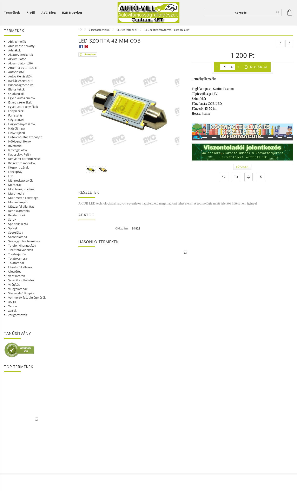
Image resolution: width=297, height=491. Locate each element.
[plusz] (238, 67)
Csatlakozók (16, 94)
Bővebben (242, 166)
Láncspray (15, 172)
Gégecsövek (16, 120)
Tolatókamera (17, 258)
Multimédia (16, 193)
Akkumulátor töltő (20, 63)
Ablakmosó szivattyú (22, 46)
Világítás (14, 285)
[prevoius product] (280, 43)
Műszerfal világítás (21, 206)
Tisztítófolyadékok (20, 250)
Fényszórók (16, 111)
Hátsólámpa (16, 128)
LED (10, 176)
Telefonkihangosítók (22, 245)
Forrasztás (15, 115)
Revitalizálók (16, 215)
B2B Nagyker (72, 12)
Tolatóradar (16, 263)
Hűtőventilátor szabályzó (25, 137)
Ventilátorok (16, 276)
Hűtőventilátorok (19, 141)
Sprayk (13, 228)
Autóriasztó (16, 72)
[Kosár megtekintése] (13, 12)
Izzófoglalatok (17, 150)
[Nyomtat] (248, 177)
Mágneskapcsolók (20, 180)
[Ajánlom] (236, 177)
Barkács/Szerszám (20, 81)
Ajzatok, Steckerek (20, 55)
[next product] (289, 43)
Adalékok (14, 50)
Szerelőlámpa (17, 237)
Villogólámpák (17, 289)
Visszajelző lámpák (21, 293)
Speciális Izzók (18, 224)
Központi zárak (18, 167)
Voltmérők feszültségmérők (27, 298)
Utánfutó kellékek (20, 267)
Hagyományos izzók (21, 124)
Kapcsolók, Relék (19, 154)
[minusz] (217, 67)
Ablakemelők (17, 42)
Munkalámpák (18, 202)
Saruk (12, 219)
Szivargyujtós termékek (24, 241)
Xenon (12, 306)
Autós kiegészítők (20, 76)
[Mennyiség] (225, 67)
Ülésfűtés (14, 271)
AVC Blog (48, 12)
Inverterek (15, 146)
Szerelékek (15, 232)
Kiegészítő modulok (21, 163)
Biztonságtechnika (20, 85)
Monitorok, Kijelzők (21, 189)
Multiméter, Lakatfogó (23, 198)
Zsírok (12, 311)
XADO (12, 302)
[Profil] (30, 12)
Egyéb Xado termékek (23, 107)
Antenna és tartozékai (23, 68)
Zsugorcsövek (17, 315)
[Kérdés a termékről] (261, 177)
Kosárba (259, 67)
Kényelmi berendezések (24, 159)
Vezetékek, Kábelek (21, 280)
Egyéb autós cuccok (21, 98)
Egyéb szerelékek (20, 102)
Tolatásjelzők (17, 254)
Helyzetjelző (16, 133)
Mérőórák (14, 185)
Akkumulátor (17, 59)
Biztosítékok (16, 89)
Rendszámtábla (19, 211)
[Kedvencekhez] (224, 177)
